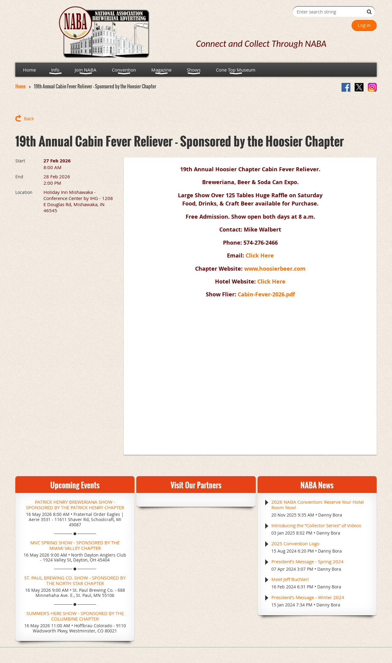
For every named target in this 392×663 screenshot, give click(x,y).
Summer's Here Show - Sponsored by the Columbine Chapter (75, 616)
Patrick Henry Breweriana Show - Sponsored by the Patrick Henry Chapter (75, 504)
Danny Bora (330, 515)
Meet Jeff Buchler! (290, 579)
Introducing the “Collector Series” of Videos (316, 525)
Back (29, 118)
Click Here (260, 255)
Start (20, 161)
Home (20, 86)
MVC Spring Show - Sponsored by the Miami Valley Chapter (74, 545)
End (19, 177)
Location (23, 192)
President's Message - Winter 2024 (307, 597)
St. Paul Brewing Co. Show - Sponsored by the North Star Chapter (75, 580)
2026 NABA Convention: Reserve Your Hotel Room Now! (317, 504)
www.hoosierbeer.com (275, 268)
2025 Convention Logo (295, 543)
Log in (364, 25)
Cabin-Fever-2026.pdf (266, 294)
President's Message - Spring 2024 (307, 561)
